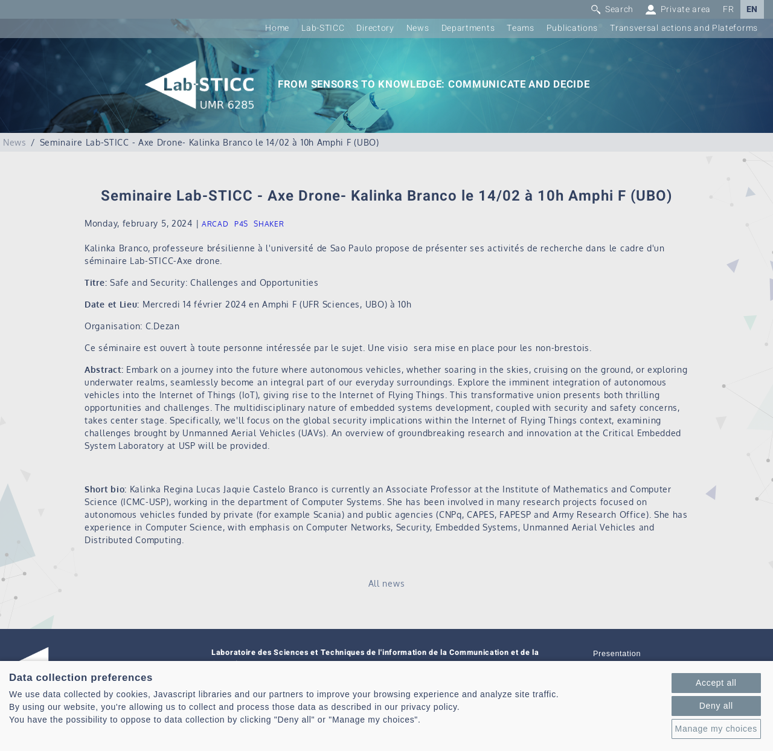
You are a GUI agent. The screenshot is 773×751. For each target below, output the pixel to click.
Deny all (716, 706)
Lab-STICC (322, 28)
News (417, 28)
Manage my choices (716, 728)
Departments (468, 28)
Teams (520, 28)
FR (728, 9)
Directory (375, 28)
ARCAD (215, 223)
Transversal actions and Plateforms (684, 28)
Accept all (716, 683)
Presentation (617, 653)
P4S (241, 223)
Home (277, 28)
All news (386, 583)
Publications (572, 28)
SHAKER (269, 223)
